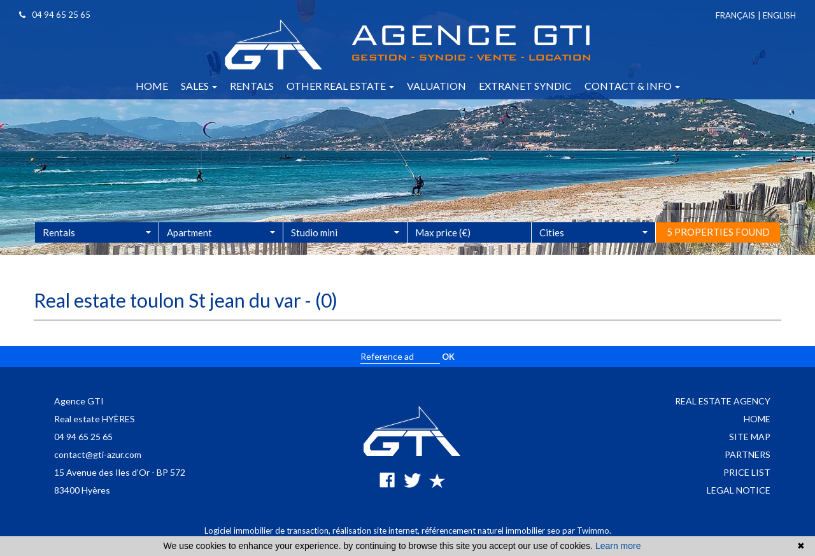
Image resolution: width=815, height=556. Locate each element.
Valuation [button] (436, 86)
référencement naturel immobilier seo (492, 530)
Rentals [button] (252, 86)
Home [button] (152, 86)
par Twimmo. (586, 530)
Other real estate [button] (340, 86)
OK (448, 357)
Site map (749, 436)
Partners (747, 454)
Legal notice (738, 490)
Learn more (618, 546)
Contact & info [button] (632, 86)
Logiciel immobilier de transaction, (268, 530)
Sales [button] (199, 86)
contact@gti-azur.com (97, 454)
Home (757, 418)
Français (735, 15)
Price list (746, 472)
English (779, 15)
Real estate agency (722, 401)
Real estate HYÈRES (94, 418)
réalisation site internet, (377, 530)
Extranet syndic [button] (525, 86)
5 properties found (718, 247)
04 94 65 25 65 (83, 436)
